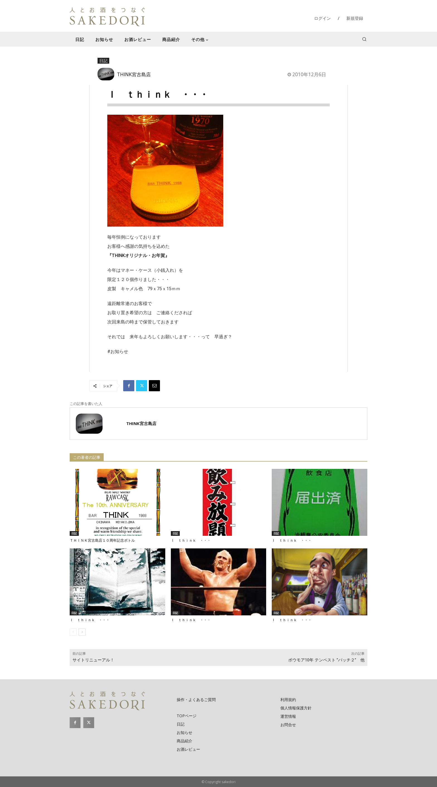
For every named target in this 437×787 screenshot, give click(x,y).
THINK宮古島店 (134, 74)
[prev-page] (73, 632)
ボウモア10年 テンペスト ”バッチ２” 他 (326, 660)
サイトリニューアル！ (93, 660)
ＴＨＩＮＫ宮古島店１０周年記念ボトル (102, 540)
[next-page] (82, 632)
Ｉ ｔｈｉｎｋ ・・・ (191, 540)
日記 (103, 61)
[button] (364, 39)
